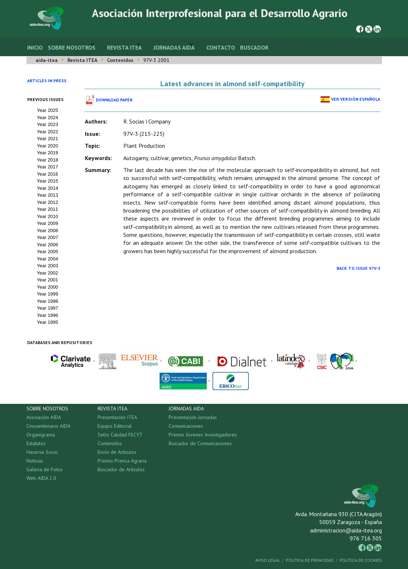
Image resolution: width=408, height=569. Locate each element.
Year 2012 (47, 202)
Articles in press (46, 80)
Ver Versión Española (355, 99)
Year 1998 (47, 301)
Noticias (34, 460)
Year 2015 (47, 181)
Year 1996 (47, 315)
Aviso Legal (267, 560)
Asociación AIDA (43, 417)
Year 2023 (47, 124)
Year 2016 (47, 174)
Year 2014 (47, 188)
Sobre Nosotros (71, 47)
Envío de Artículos (117, 452)
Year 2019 (47, 152)
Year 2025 (47, 110)
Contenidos (110, 443)
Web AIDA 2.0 (41, 478)
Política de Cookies (360, 560)
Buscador (254, 47)
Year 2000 (47, 287)
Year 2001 (47, 280)
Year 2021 (47, 138)
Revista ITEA (124, 47)
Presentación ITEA (117, 417)
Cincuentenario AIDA (48, 426)
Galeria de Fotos (44, 469)
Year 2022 (47, 131)
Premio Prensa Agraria (122, 460)
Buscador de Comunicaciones (200, 443)
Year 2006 (47, 244)
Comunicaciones (186, 426)
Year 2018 (47, 160)
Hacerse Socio (42, 452)
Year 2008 (47, 230)
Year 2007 (47, 237)
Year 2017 (47, 167)
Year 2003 (47, 265)
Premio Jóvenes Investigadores (203, 434)
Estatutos (36, 443)
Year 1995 (47, 322)
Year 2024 (47, 117)
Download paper (114, 99)
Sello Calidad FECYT (120, 434)
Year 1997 (47, 308)
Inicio (35, 47)
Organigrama (40, 434)
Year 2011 (47, 209)
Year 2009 (47, 223)
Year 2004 (47, 259)
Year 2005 (47, 251)
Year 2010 (47, 216)
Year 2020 (47, 145)
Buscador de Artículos (121, 469)
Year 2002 (47, 273)
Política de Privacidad (310, 560)
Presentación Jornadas (193, 417)
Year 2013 (47, 195)
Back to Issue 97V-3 (358, 268)
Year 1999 (47, 294)
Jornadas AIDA (174, 47)
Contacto (220, 47)
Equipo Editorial (115, 426)
